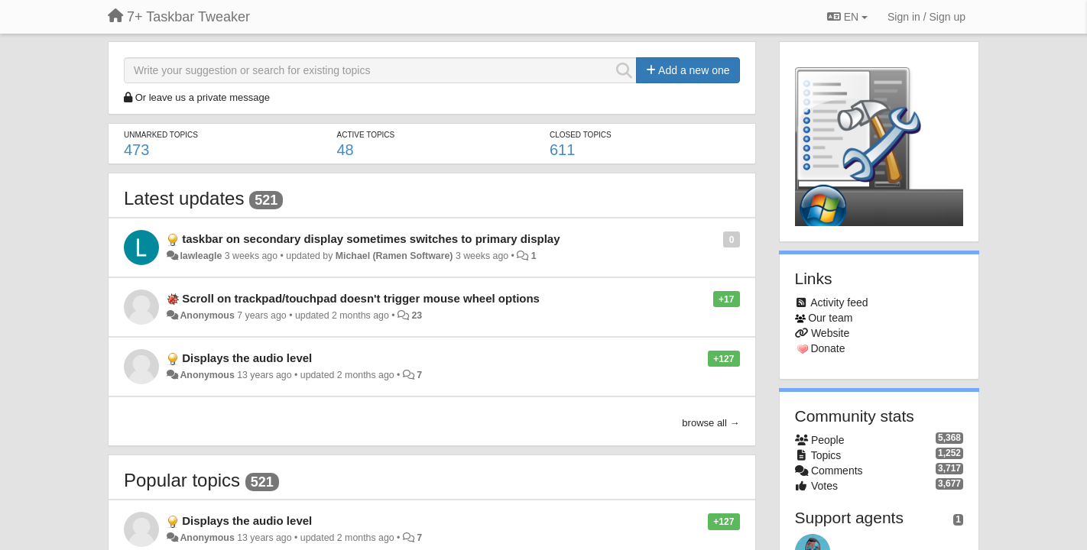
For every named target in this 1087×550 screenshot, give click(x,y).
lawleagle (201, 256)
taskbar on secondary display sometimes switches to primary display (371, 238)
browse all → (710, 423)
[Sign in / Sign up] (926, 17)
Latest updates (184, 198)
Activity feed (839, 302)
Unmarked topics (161, 135)
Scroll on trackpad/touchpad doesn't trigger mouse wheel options (361, 298)
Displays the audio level (247, 357)
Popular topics (182, 480)
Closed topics (581, 135)
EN (847, 17)
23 (416, 315)
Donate (827, 348)
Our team (830, 318)
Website (830, 333)
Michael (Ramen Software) (394, 256)
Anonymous (207, 315)
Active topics (365, 135)
